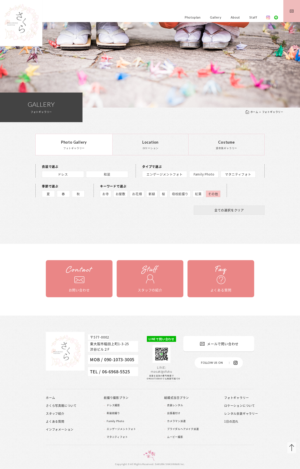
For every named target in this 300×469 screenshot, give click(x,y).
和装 (107, 174)
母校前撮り (180, 194)
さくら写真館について (61, 405)
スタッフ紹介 (55, 413)
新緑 (152, 194)
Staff (253, 17)
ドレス (63, 174)
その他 (213, 194)
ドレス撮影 (113, 405)
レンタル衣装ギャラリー (241, 413)
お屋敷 (120, 194)
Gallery (215, 17)
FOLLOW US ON (212, 362)
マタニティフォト (238, 174)
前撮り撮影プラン (116, 397)
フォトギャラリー (236, 397)
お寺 (105, 194)
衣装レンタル (175, 405)
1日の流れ (231, 421)
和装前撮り (113, 413)
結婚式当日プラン (176, 397)
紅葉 (198, 194)
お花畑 (137, 194)
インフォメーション (60, 429)
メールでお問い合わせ (291, 11)
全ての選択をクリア (229, 210)
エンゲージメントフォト (164, 174)
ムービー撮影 (175, 437)
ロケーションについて (239, 405)
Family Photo (204, 174)
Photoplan (193, 17)
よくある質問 (55, 421)
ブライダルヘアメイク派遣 (183, 429)
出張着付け (173, 413)
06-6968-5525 (116, 372)
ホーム (254, 112)
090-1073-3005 (119, 359)
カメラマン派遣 (176, 421)
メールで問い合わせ (223, 343)
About (235, 17)
